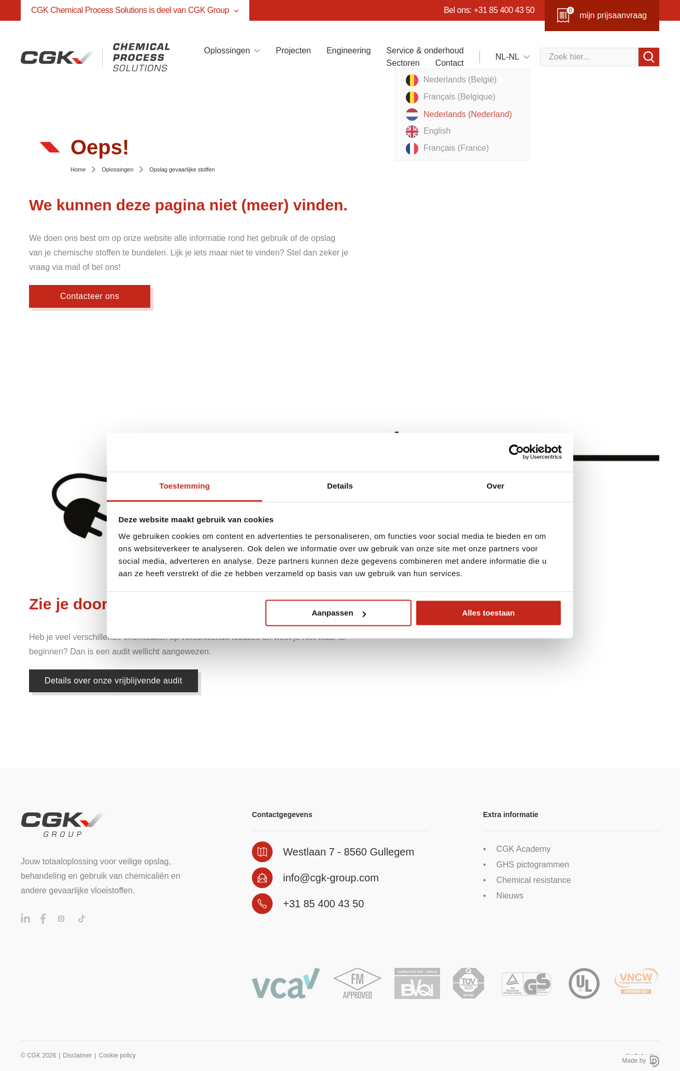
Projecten (293, 50)
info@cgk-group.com (331, 877)
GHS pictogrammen (533, 864)
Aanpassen (339, 612)
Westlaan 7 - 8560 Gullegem (348, 852)
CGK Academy (524, 849)
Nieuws (510, 895)
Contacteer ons (89, 296)
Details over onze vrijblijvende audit (113, 680)
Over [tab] (496, 485)
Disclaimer (77, 1055)
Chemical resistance (534, 880)
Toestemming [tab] (184, 485)
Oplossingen (227, 50)
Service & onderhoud (424, 50)
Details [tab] (340, 485)
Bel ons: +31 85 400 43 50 (489, 10)
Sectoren (403, 63)
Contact (449, 63)
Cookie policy (116, 1055)
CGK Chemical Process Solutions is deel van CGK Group (135, 10)
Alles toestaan (488, 612)
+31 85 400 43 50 (323, 903)
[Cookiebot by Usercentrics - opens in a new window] (516, 452)
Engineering (349, 50)
